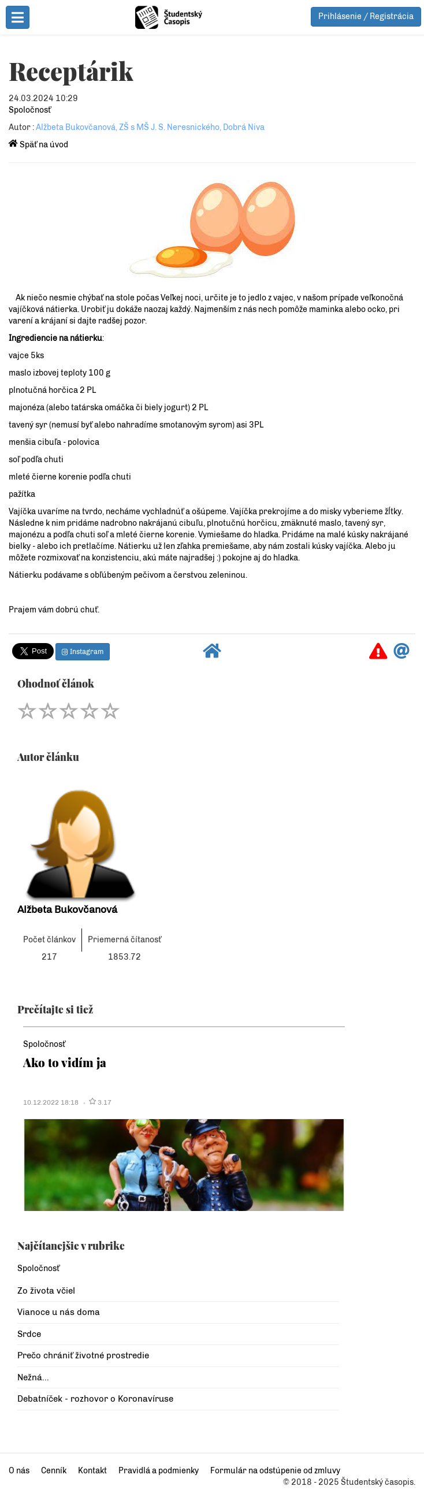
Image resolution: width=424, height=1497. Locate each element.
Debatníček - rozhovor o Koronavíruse (95, 1399)
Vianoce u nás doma (58, 1312)
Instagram (82, 652)
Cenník (53, 1471)
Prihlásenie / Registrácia (366, 16)
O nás (19, 1471)
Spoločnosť (30, 110)
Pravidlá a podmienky (158, 1471)
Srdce (29, 1334)
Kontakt (92, 1471)
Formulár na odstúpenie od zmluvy (275, 1471)
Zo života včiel (46, 1291)
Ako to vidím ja (64, 1062)
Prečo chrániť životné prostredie (83, 1355)
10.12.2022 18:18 (51, 1102)
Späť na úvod (38, 145)
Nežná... (33, 1377)
